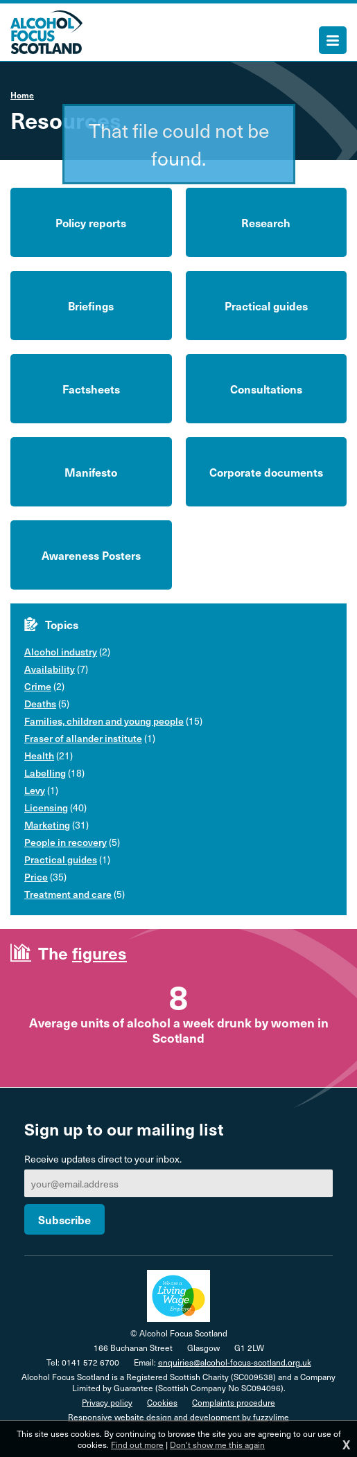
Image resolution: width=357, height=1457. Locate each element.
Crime (37, 686)
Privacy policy (107, 1402)
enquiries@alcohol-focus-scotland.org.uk (234, 1362)
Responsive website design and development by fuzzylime (178, 1417)
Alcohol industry (60, 651)
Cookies (162, 1402)
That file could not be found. (179, 144)
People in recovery (65, 842)
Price (36, 876)
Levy (34, 790)
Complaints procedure (233, 1402)
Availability (49, 668)
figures (99, 952)
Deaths (40, 703)
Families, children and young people (104, 720)
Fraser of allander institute (83, 738)
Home (22, 94)
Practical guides (60, 859)
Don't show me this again (217, 1444)
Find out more (137, 1444)
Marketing (47, 824)
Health (39, 755)
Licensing (46, 807)
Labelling (45, 772)
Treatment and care (68, 894)
